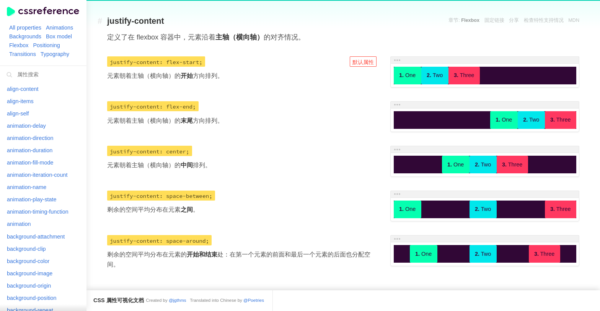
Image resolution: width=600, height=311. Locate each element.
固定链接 (494, 20)
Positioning (46, 45)
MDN (573, 20)
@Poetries (253, 300)
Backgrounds (25, 36)
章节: (463, 20)
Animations (59, 28)
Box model (59, 36)
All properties (25, 28)
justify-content (135, 21)
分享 (514, 20)
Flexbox (18, 45)
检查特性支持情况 (544, 20)
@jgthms (177, 300)
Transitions (22, 54)
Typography (55, 54)
